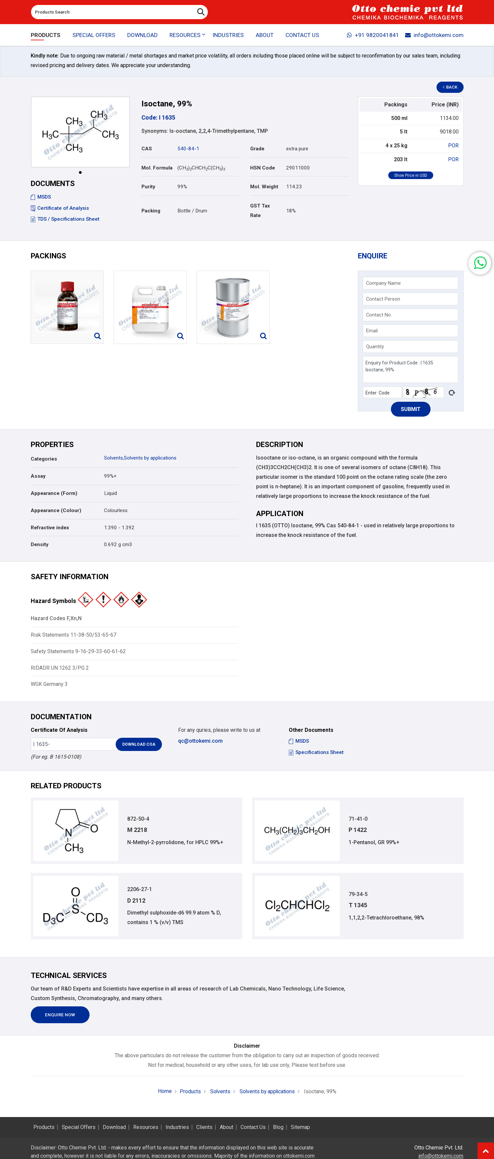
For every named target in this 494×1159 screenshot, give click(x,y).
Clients (204, 1127)
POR (453, 145)
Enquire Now (61, 1015)
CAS (146, 149)
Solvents (113, 458)
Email (372, 331)
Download (142, 35)
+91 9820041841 (372, 35)
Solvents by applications (150, 458)
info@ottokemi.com (434, 35)
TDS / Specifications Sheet (65, 219)
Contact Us (302, 35)
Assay (38, 476)
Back (450, 87)
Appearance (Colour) (56, 510)
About (264, 35)
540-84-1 (188, 149)
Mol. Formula (156, 168)
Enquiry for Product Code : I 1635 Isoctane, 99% (410, 369)
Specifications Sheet (316, 752)
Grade (257, 149)
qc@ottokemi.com (200, 741)
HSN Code (262, 168)
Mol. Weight (264, 187)
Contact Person (383, 299)
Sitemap (300, 1127)
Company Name (383, 283)
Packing (150, 211)
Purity (148, 187)
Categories (44, 459)
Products (45, 35)
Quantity (375, 347)
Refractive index (50, 528)
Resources (145, 1127)
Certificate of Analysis (60, 208)
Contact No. (379, 315)
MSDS (41, 197)
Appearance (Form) (54, 493)
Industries (228, 35)
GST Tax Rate (260, 210)
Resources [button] (185, 35)
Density (40, 544)
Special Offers (93, 35)
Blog (278, 1127)
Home (164, 1091)
